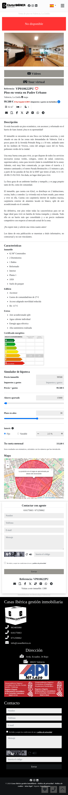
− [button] (8, 466)
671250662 (40, 510)
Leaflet (40, 497)
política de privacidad (39, 563)
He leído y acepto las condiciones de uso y (26, 563)
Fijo (8, 434)
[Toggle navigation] (62, 5)
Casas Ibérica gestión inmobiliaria (24, 783)
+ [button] (8, 462)
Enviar (34, 571)
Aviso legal (29, 786)
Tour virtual (34, 82)
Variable (23, 434)
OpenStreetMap (50, 497)
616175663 (28, 510)
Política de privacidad (46, 783)
